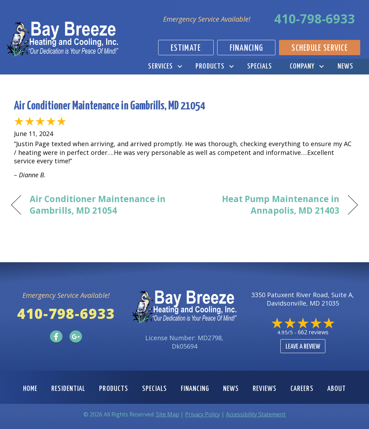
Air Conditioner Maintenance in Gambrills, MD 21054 (109, 106)
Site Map (167, 414)
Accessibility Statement (256, 414)
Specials (259, 66)
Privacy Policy (202, 414)
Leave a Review (303, 346)
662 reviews (313, 332)
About (336, 388)
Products (209, 66)
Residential (68, 388)
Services (160, 66)
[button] (179, 66)
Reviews (264, 388)
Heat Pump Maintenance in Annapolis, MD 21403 (267, 204)
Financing (195, 388)
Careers (301, 388)
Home (30, 388)
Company (302, 66)
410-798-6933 (314, 18)
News (345, 66)
